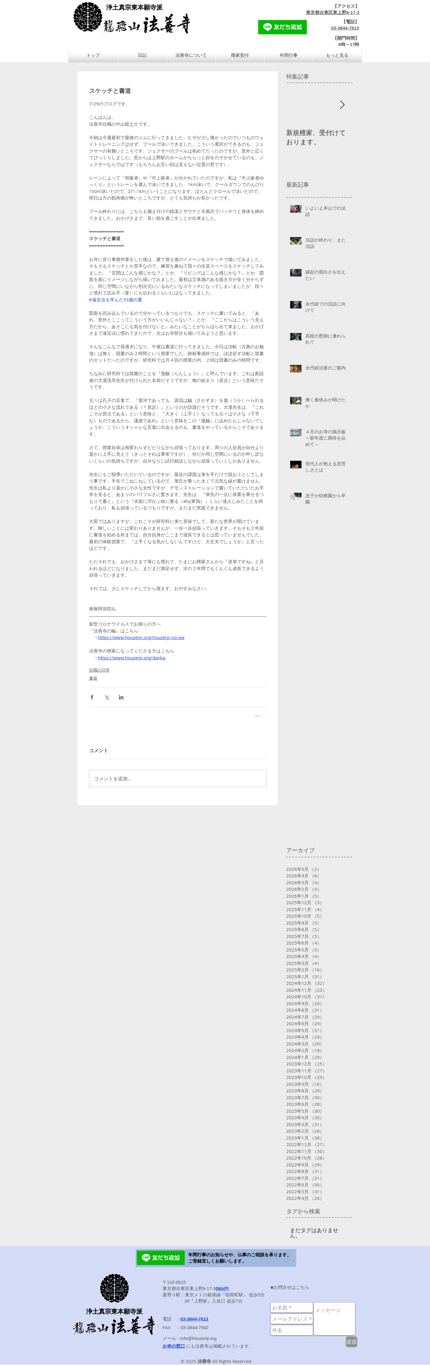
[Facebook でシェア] (92, 697)
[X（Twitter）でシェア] (106, 697)
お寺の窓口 (174, 1346)
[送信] (351, 1341)
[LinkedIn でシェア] (121, 697)
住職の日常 (99, 670)
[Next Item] (342, 105)
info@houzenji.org (198, 1338)
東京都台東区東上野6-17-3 (332, 12)
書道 (93, 678)
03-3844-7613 (345, 27)
